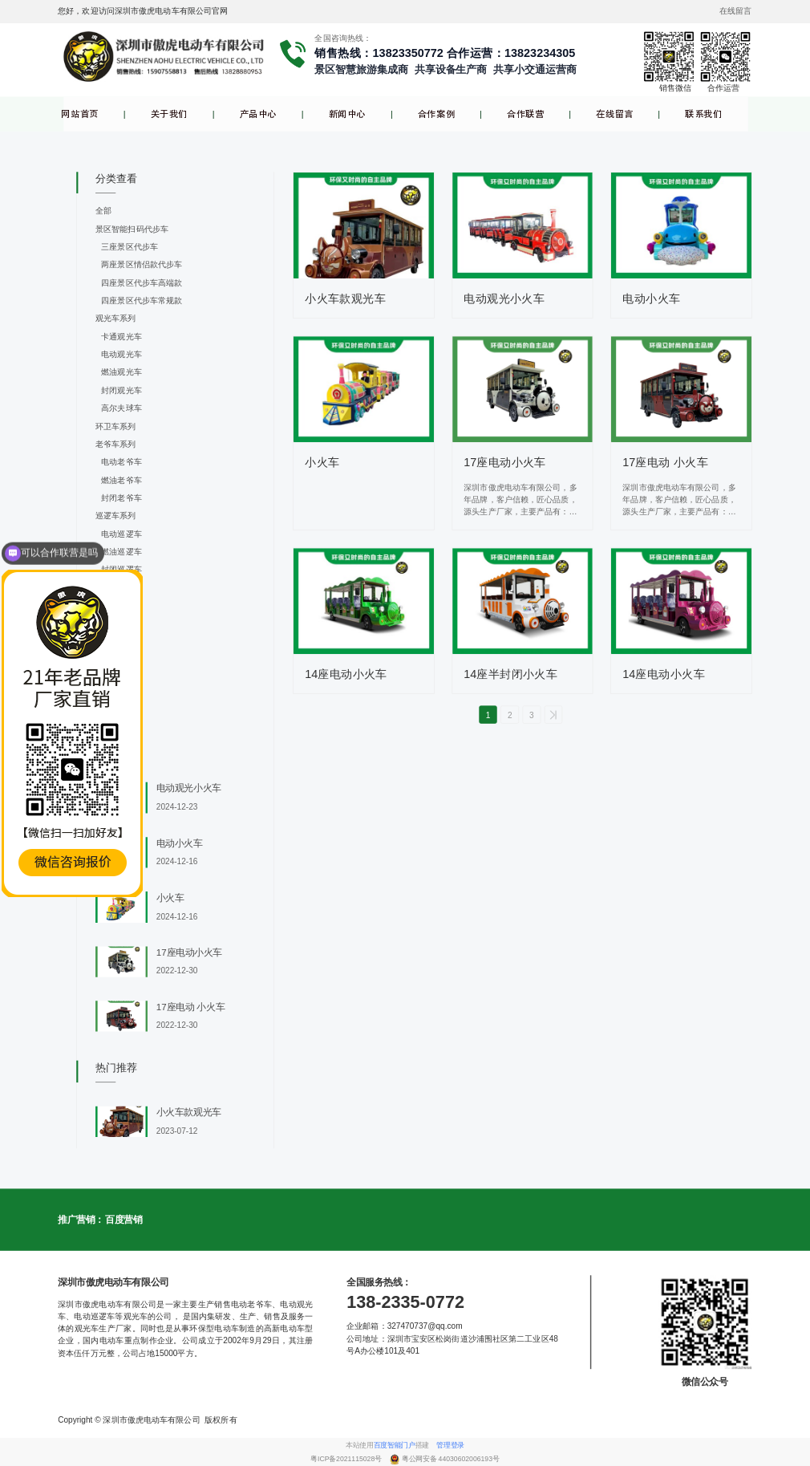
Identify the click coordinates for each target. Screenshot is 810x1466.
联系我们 (703, 114)
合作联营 (525, 114)
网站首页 (79, 114)
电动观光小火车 (504, 298)
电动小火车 (651, 298)
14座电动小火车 (346, 674)
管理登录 (450, 1445)
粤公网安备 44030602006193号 (451, 1459)
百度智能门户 (394, 1445)
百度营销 (123, 1219)
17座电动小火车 (505, 462)
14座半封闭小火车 (510, 674)
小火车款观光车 (345, 298)
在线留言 (614, 114)
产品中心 (258, 114)
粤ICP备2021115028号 (346, 1459)
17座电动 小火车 (665, 462)
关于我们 (169, 114)
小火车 (322, 462)
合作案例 (436, 114)
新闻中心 (347, 114)
